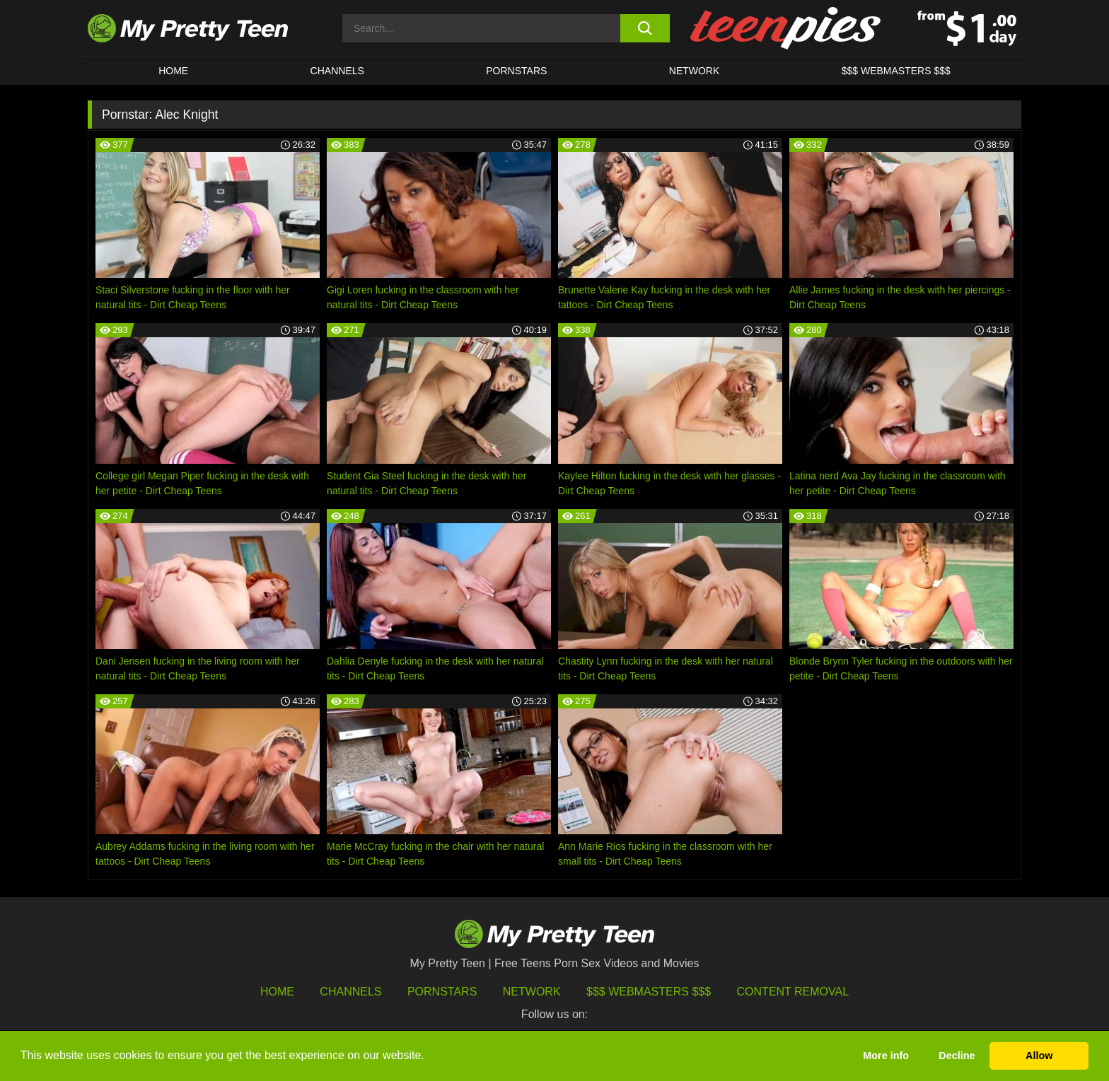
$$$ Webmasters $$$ (648, 992)
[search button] (644, 28)
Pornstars (516, 70)
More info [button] (886, 1055)
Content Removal (793, 992)
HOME (173, 70)
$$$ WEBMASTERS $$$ (896, 70)
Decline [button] (957, 1055)
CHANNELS (337, 70)
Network (694, 70)
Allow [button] (1039, 1055)
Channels (350, 992)
